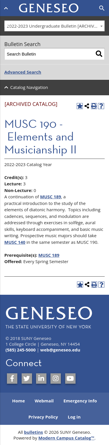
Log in (74, 417)
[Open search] (102, 8)
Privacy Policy (43, 417)
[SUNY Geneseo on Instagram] (55, 378)
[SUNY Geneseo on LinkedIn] (41, 378)
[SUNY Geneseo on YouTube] (70, 378)
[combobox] (54, 25)
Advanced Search (22, 72)
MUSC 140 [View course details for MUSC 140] (14, 242)
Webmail (44, 401)
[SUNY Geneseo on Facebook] (12, 378)
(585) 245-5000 (20, 350)
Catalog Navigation (29, 87)
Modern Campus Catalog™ (66, 438)
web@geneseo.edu (60, 350)
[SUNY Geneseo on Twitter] (27, 378)
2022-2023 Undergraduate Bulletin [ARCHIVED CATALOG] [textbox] (56, 26)
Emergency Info (80, 401)
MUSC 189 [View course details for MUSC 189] (50, 196)
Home (18, 401)
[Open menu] (7, 8)
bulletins (33, 432)
